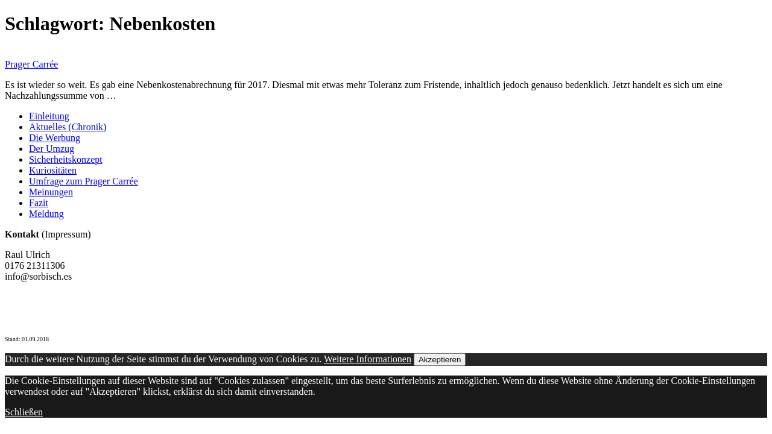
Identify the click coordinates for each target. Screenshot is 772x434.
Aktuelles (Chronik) (67, 127)
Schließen (24, 412)
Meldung (46, 214)
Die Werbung (54, 138)
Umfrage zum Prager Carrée (83, 181)
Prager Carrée (31, 64)
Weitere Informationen (367, 359)
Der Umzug (51, 148)
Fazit (38, 203)
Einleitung (49, 116)
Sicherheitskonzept (66, 159)
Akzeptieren (440, 359)
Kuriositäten (53, 170)
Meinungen (51, 192)
